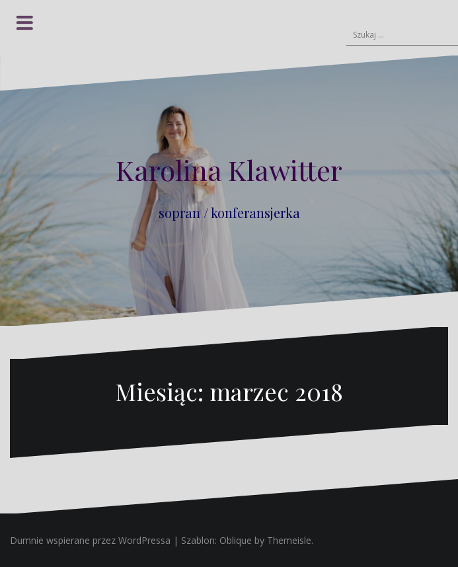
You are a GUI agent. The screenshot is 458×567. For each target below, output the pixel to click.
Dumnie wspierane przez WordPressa (90, 540)
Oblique (235, 540)
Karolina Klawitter (229, 169)
